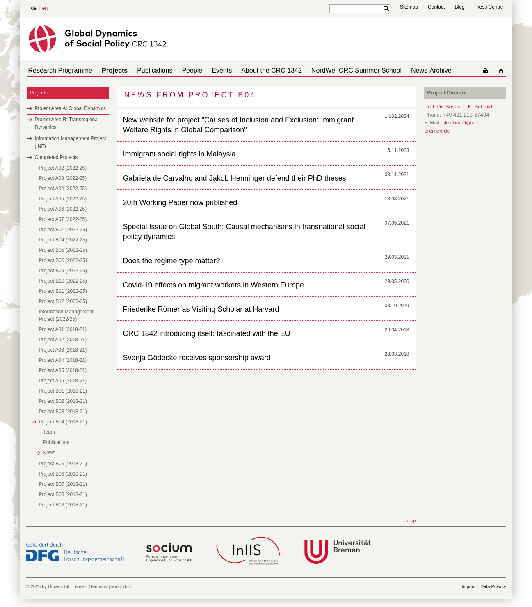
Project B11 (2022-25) (63, 291)
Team (49, 432)
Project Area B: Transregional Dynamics (67, 123)
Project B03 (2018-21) (63, 411)
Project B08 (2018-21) (63, 494)
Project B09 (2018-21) (63, 505)
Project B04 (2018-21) (63, 422)
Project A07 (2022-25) (63, 219)
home (503, 70)
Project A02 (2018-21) (63, 340)
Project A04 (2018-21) (63, 360)
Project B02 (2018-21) (63, 401)
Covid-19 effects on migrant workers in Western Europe (213, 285)
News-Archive (406, 70)
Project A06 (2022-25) (63, 209)
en (45, 8)
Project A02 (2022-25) (63, 168)
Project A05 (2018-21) (63, 370)
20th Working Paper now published (180, 202)
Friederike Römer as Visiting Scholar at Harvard (201, 309)
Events (207, 70)
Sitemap (409, 7)
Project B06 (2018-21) (63, 474)
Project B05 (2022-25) (63, 250)
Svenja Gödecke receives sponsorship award (197, 358)
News (49, 452)
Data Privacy (493, 586)
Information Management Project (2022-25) (66, 315)
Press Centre (488, 7)
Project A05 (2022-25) (63, 199)
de (34, 8)
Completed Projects (56, 157)
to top (410, 520)
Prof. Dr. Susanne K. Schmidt (459, 106)
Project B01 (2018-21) (63, 391)
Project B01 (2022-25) (63, 229)
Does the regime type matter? (171, 261)
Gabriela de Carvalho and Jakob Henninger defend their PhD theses (234, 178)
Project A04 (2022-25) (63, 188)
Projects (110, 70)
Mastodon (121, 586)
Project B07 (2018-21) (63, 484)
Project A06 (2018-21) (63, 381)
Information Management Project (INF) (70, 142)
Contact (436, 7)
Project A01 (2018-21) (63, 329)
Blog (459, 7)
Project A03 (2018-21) (63, 350)
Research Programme (59, 70)
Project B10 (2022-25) (63, 281)
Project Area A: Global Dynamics (70, 108)
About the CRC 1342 (253, 70)
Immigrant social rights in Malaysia (179, 154)
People (180, 70)
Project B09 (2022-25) (63, 271)
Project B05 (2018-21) (63, 464)
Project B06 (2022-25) (63, 260)
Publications (146, 70)
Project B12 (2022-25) (63, 301)
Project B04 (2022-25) (63, 240)
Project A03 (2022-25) (63, 178)
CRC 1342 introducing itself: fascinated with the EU (206, 333)
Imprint (469, 586)
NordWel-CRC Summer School (335, 70)
